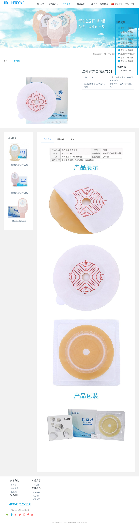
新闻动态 (82, 4)
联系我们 (104, 4)
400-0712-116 (108, 482)
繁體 (69, 516)
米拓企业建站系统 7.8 (71, 511)
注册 (133, 4)
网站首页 (40, 4)
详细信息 (47, 139)
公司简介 (14, 485)
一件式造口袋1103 (18, 221)
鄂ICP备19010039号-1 (69, 508)
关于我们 (53, 4)
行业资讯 (58, 488)
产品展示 (68, 4)
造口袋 (17, 61)
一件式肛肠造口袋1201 (18, 193)
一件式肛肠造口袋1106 (18, 165)
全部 (6, 61)
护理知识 (58, 492)
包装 (73, 139)
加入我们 (93, 4)
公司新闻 (58, 485)
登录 (127, 4)
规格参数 (61, 139)
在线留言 (14, 488)
